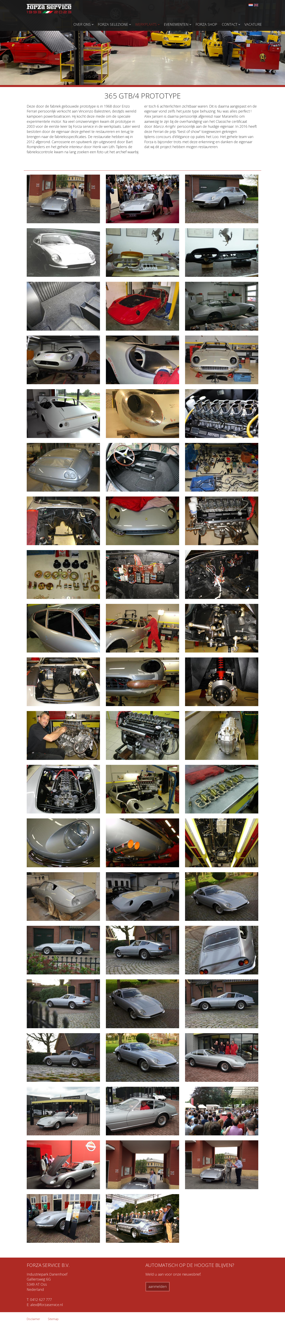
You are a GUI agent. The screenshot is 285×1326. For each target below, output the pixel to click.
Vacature (253, 24)
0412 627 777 (41, 1299)
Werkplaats (146, 24)
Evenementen (176, 24)
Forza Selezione (113, 24)
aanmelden (157, 1286)
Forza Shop (206, 24)
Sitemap (53, 1319)
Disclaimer (33, 1319)
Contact (229, 24)
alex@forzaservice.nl (46, 1304)
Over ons (82, 24)
